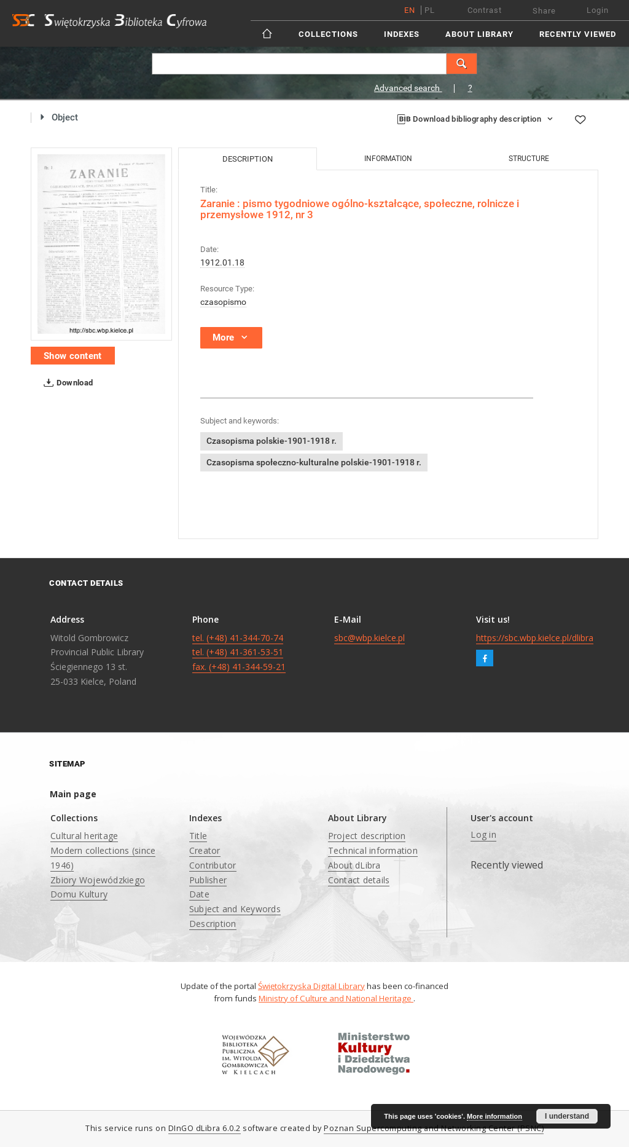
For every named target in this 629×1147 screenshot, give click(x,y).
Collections (328, 34)
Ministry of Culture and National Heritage (336, 998)
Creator (205, 850)
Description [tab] (247, 159)
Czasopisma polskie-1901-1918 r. (271, 441)
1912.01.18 (222, 262)
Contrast (484, 10)
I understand (567, 1116)
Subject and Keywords (235, 909)
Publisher (208, 880)
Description (212, 923)
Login (598, 10)
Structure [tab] (529, 158)
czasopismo (223, 302)
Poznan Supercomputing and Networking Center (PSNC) (434, 1128)
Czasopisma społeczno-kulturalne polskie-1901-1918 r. (313, 462)
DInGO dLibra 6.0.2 (204, 1128)
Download (66, 383)
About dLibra (354, 865)
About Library (479, 34)
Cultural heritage (84, 836)
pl (429, 10)
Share (544, 10)
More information (494, 1116)
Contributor (212, 865)
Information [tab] (388, 158)
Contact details (359, 880)
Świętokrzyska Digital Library (311, 985)
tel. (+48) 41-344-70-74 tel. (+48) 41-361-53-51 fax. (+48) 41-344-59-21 (239, 652)
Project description (367, 836)
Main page (73, 794)
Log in (483, 834)
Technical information (373, 850)
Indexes (402, 34)
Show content (73, 355)
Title (198, 836)
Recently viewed (577, 34)
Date (199, 894)
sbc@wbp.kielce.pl (369, 638)
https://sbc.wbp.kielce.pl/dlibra (534, 638)
